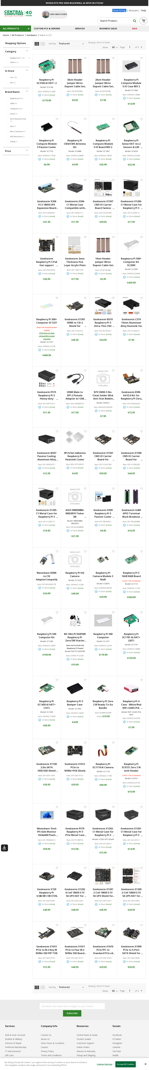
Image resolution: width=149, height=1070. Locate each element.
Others (16, 62)
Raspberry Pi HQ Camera (74, 574)
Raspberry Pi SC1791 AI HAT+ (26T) (131, 637)
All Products (18, 35)
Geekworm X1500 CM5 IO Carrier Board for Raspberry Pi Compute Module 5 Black (131, 456)
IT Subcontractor (13, 1051)
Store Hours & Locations (52, 1043)
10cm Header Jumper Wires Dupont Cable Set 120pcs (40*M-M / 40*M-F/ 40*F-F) (103, 262)
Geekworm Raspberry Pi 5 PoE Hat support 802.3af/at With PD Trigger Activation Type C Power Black (47, 262)
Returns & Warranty (86, 1051)
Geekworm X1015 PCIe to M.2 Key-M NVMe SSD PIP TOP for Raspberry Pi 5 (47, 950)
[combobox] (117, 20)
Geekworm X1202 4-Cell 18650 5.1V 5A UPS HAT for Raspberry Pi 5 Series (75, 893)
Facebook (117, 1035)
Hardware (32, 35)
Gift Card (9, 1055)
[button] (85, 58)
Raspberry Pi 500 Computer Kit (46, 635)
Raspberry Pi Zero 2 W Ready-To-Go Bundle (103, 705)
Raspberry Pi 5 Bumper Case (75, 703)
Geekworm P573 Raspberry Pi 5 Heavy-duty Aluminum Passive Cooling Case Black (47, 395)
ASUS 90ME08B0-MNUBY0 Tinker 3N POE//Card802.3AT (75, 513)
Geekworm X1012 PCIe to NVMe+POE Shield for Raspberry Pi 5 (75, 767)
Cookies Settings (104, 1064)
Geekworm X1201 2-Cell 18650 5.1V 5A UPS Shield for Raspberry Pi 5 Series (103, 893)
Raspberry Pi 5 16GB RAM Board (131, 574)
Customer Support (85, 1043)
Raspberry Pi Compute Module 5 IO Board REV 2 (103, 144)
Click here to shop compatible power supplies (47, 336)
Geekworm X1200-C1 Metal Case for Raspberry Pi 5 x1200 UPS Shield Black (131, 205)
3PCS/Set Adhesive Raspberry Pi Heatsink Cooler (75, 456)
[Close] (145, 1064)
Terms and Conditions (51, 1055)
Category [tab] (10, 51)
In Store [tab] (9, 70)
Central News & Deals (87, 1035)
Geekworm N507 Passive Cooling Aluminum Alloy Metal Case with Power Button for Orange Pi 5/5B (47, 456)
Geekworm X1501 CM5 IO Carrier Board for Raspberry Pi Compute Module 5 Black (103, 456)
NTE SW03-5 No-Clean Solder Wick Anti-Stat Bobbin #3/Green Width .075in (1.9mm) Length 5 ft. (103, 395)
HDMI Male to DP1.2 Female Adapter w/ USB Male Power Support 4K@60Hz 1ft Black (75, 395)
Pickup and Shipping (86, 1055)
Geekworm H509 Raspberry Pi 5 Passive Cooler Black (103, 513)
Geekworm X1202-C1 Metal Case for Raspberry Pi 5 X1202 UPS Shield (103, 832)
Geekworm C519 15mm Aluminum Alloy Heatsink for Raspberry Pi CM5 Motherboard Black (131, 323)
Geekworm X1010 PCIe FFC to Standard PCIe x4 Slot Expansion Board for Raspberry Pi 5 (103, 950)
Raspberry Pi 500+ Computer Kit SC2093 (131, 262)
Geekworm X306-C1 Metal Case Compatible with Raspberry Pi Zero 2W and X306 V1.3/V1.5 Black (75, 205)
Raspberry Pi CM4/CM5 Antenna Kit (75, 144)
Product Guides (84, 1039)
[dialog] (74, 1064)
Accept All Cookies (125, 1064)
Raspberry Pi (19, 58)
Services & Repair (13, 1043)
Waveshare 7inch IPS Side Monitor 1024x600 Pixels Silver (47, 832)
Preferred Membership (15, 1047)
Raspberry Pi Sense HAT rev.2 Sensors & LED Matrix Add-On (132, 144)
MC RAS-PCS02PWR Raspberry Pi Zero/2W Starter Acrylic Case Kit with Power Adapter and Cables (75, 637)
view (52, 95)
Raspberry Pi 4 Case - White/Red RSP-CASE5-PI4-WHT (131, 705)
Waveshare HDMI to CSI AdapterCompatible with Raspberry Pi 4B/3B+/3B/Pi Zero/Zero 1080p (47, 576)
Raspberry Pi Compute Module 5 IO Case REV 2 (131, 83)
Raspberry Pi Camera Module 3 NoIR (103, 576)
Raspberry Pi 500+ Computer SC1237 (46, 321)
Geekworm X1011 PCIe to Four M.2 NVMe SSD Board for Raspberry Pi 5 (75, 950)
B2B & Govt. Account (15, 1035)
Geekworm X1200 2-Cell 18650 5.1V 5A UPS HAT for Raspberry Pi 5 (131, 893)
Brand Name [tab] (12, 91)
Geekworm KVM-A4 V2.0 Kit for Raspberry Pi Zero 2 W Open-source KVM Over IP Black (131, 395)
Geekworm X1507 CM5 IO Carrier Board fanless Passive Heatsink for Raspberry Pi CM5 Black (103, 205)
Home (6, 35)
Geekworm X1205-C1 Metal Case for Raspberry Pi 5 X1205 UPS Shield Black (47, 513)
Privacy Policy (47, 1051)
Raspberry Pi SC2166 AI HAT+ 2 (47, 81)
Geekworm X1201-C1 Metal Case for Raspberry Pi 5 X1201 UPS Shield (131, 832)
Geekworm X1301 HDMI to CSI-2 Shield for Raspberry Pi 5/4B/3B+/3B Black (75, 323)
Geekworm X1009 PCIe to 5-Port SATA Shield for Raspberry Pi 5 (131, 950)
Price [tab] (8, 151)
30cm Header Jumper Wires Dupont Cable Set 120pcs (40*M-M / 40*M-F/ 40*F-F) (75, 83)
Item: (40, 91)
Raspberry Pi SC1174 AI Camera (103, 765)
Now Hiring (119, 10)
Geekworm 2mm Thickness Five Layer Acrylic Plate (75, 262)
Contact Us (46, 1035)
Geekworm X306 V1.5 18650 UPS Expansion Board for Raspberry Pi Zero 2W (47, 205)
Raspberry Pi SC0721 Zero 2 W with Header (131, 767)
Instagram (117, 1043)
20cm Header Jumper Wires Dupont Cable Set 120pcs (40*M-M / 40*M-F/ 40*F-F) (103, 83)
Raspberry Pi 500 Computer (102, 635)
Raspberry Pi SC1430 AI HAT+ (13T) (47, 705)
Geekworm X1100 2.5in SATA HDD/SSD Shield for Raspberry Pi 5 (47, 767)
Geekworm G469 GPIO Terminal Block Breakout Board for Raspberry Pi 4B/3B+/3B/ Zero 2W (132, 513)
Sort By (52, 43)
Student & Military (13, 1039)
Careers (44, 1047)
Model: (43, 87)
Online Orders (83, 1047)
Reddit (115, 1055)
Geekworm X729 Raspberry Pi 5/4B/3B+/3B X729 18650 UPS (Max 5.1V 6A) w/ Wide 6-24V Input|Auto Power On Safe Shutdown (47, 893)
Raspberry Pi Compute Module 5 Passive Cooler (47, 144)
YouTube (116, 1051)
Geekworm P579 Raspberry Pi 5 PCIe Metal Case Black (75, 832)
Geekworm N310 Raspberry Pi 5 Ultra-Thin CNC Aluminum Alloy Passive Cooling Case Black (103, 323)
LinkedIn (116, 1047)
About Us (45, 1039)
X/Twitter (116, 1039)
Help (143, 10)
